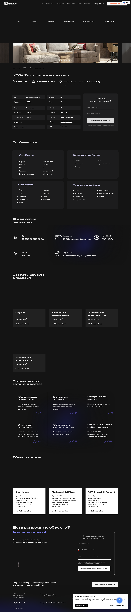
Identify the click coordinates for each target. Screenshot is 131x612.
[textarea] (94, 557)
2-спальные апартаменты (37, 68)
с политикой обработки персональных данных (92, 562)
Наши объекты (71, 4)
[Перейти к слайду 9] (71, 60)
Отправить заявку (100, 120)
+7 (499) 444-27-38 (98, 4)
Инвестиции (49, 4)
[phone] (100, 113)
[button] (117, 3)
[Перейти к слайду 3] (61, 60)
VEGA (25, 68)
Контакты (87, 4)
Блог (80, 4)
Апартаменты (16, 68)
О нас (41, 4)
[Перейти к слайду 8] (69, 60)
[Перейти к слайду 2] (59, 60)
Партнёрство (60, 4)
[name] (100, 107)
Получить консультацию (94, 568)
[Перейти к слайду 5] (64, 60)
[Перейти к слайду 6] (66, 60)
